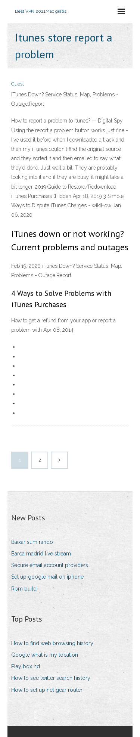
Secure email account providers (49, 565)
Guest (17, 84)
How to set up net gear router (47, 690)
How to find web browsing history (52, 643)
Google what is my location (44, 655)
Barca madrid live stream (41, 554)
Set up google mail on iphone (47, 577)
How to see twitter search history (50, 678)
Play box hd (25, 666)
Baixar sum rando (32, 542)
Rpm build (24, 589)
